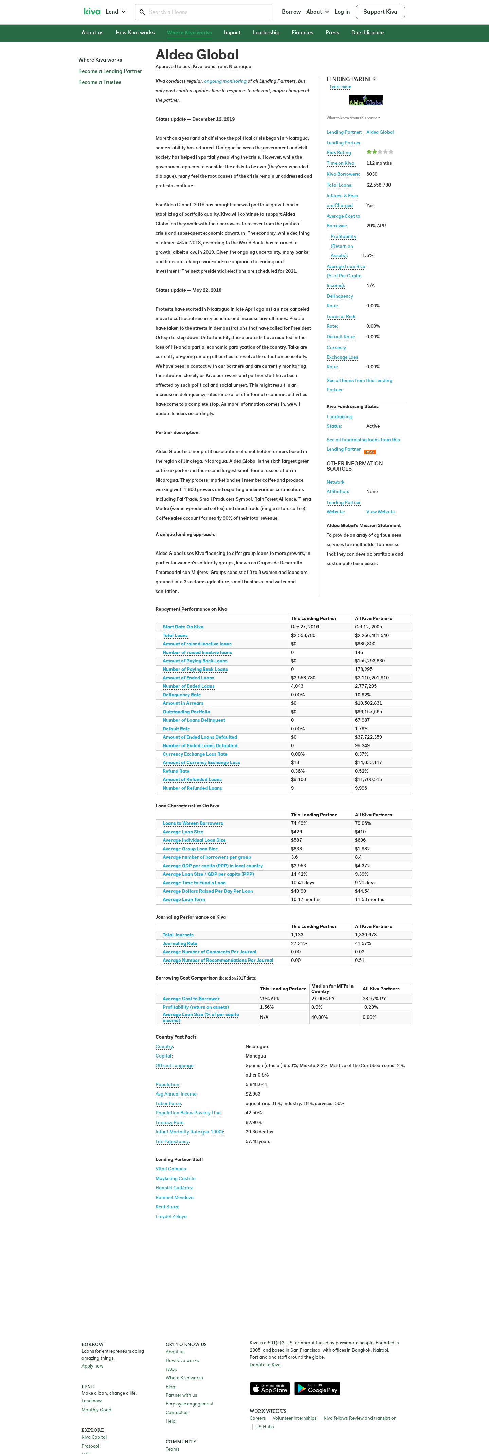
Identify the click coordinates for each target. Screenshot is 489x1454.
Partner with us (181, 1395)
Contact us (177, 1412)
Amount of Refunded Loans (192, 779)
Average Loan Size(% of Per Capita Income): (346, 276)
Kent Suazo (168, 1207)
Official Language (174, 1065)
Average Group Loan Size (190, 849)
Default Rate (176, 729)
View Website (380, 512)
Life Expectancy (172, 1141)
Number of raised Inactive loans (197, 652)
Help (170, 1421)
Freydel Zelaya (171, 1216)
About (317, 12)
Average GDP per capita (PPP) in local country (213, 866)
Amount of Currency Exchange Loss (201, 762)
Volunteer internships (294, 1418)
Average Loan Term (184, 900)
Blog (170, 1387)
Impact (232, 33)
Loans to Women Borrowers (193, 823)
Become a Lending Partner (110, 71)
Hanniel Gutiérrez (174, 1188)
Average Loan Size (183, 832)
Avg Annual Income (176, 1094)
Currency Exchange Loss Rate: (342, 358)
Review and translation (373, 1418)
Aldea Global (380, 132)
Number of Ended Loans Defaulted (200, 746)
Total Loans (175, 635)
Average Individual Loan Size (194, 840)
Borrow (291, 12)
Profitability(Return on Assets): (343, 246)
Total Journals (178, 935)
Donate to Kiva (265, 1365)
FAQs (171, 1369)
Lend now (92, 1401)
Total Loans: (340, 185)
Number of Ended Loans (189, 686)
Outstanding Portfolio (186, 712)
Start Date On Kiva (183, 627)
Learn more (340, 87)
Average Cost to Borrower (191, 999)
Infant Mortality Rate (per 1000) (189, 1132)
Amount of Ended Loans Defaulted (200, 737)
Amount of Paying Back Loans (195, 661)
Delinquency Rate (182, 695)
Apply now (92, 1366)
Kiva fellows (336, 1418)
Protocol (90, 1446)
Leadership (266, 33)
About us (93, 33)
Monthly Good (96, 1410)
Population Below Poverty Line (188, 1113)
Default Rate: (341, 337)
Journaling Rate (180, 943)
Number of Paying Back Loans (195, 669)
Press (332, 33)
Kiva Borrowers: (343, 174)
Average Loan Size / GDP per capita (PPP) (208, 874)
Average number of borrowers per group (207, 857)
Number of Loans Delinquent (194, 720)
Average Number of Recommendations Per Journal (218, 960)
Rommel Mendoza (175, 1197)
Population (167, 1084)
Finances (302, 33)
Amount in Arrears (183, 703)
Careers (258, 1418)
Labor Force (168, 1103)
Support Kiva (380, 12)
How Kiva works (135, 33)
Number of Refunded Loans (192, 788)
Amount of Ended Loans (188, 678)
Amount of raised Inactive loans (197, 644)
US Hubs (264, 1427)
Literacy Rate (169, 1122)
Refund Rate (176, 771)
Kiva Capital (94, 1437)
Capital (163, 1056)
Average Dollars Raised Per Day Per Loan (208, 891)
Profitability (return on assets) (196, 1007)
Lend (116, 12)
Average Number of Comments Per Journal (209, 952)
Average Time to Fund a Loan (194, 883)
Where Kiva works (189, 33)
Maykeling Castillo (176, 1178)
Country (164, 1046)
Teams (172, 1449)
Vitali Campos (171, 1169)
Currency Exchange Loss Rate (195, 754)
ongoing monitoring (225, 81)
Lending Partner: (344, 132)
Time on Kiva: (341, 163)
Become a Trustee (99, 82)
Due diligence (367, 33)
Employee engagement (190, 1404)
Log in (342, 12)
